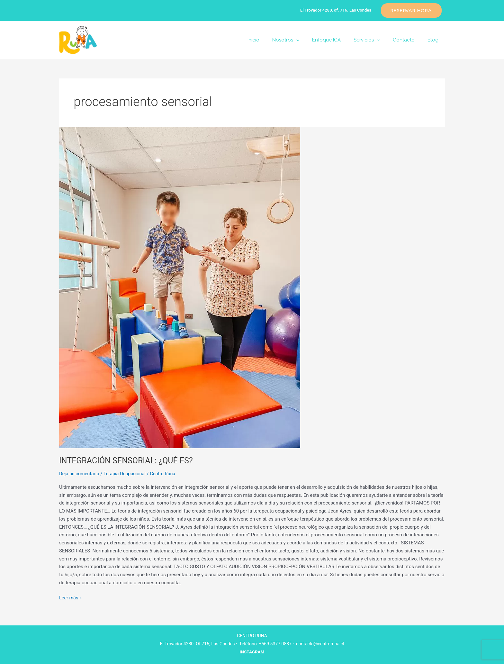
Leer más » (71, 597)
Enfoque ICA (337, 40)
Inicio (271, 40)
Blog (434, 40)
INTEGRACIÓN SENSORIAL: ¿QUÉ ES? (128, 460)
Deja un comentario (80, 474)
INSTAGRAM (252, 651)
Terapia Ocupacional (127, 474)
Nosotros (300, 40)
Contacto (408, 40)
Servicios (375, 40)
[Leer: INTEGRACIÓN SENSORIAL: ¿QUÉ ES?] (252, 287)
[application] (311, 40)
